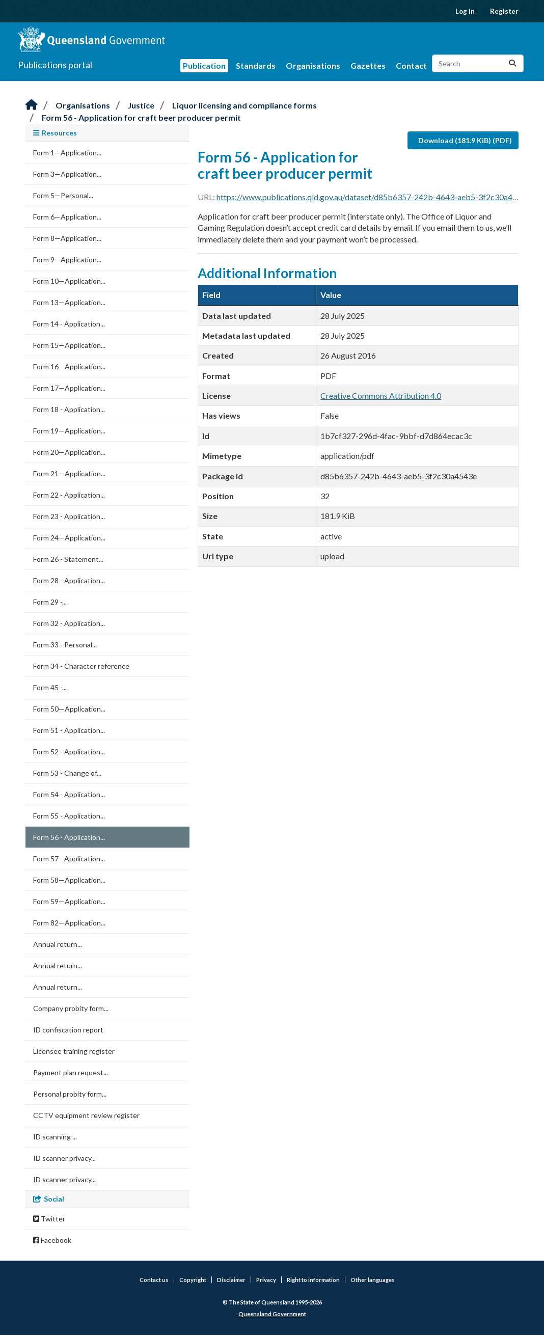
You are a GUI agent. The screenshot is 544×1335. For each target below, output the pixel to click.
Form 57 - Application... (69, 858)
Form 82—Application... (69, 922)
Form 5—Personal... (63, 195)
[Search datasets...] (478, 63)
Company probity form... (70, 1008)
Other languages (372, 1279)
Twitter (49, 1218)
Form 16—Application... (69, 366)
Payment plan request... (70, 1072)
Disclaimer (231, 1279)
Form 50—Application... (69, 708)
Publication (204, 65)
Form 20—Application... (69, 452)
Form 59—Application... (69, 901)
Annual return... (57, 944)
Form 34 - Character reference (81, 666)
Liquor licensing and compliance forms (244, 105)
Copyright (192, 1279)
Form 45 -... (50, 687)
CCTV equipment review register (86, 1115)
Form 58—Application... (69, 880)
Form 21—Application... (69, 473)
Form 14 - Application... (69, 323)
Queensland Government (272, 1314)
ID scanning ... (55, 1136)
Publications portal (55, 64)
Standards (256, 65)
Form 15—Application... (69, 345)
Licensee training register (74, 1051)
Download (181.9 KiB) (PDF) (465, 140)
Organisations (313, 65)
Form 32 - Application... (69, 623)
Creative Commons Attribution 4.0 (380, 395)
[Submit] (512, 63)
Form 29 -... (50, 601)
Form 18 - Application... (69, 409)
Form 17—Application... (69, 388)
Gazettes (368, 65)
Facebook (52, 1240)
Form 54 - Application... (69, 794)
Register (504, 11)
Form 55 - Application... (69, 815)
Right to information (313, 1279)
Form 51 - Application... (69, 730)
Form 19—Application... (69, 430)
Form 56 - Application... (69, 837)
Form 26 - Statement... (68, 559)
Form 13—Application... (69, 302)
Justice (141, 105)
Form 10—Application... (69, 281)
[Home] (31, 105)
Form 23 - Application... (69, 516)
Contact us (154, 1279)
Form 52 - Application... (69, 751)
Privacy (266, 1279)
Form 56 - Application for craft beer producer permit (141, 117)
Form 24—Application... (69, 537)
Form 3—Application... (67, 174)
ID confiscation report (68, 1029)
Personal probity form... (69, 1093)
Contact (411, 65)
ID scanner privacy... (64, 1158)
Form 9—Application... (67, 259)
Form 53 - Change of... (67, 773)
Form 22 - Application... (69, 495)
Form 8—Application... (67, 238)
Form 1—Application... (67, 152)
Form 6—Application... (67, 216)
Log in (465, 11)
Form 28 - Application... (69, 580)
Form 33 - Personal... (65, 644)
